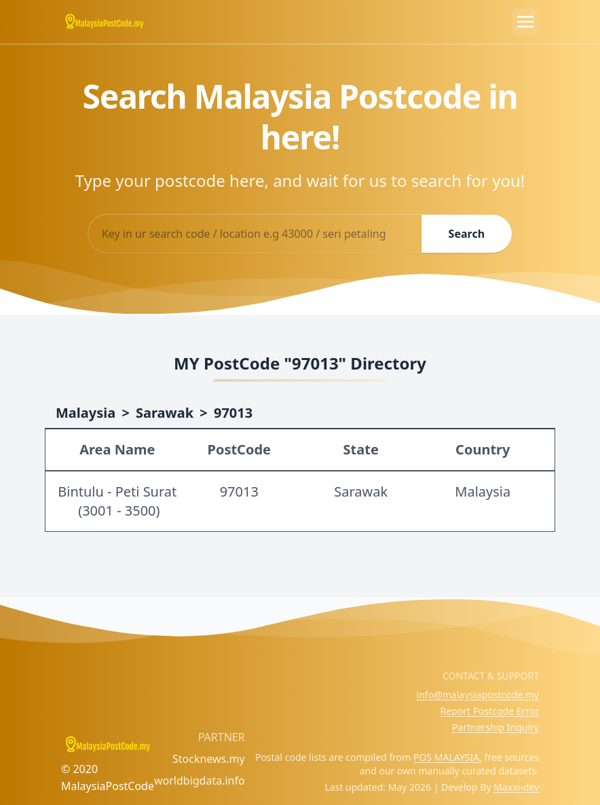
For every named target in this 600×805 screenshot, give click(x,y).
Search (467, 233)
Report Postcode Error (489, 710)
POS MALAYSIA (446, 757)
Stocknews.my (208, 758)
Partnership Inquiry (495, 727)
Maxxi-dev (516, 787)
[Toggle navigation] (525, 21)
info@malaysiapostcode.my (478, 694)
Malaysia (85, 413)
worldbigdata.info (199, 780)
